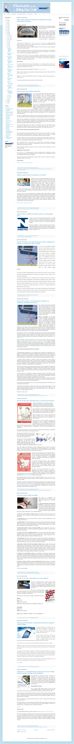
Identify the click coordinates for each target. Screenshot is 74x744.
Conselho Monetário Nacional (40, 168)
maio (8, 45)
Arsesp (23, 86)
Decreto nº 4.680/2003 (28, 474)
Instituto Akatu (8, 135)
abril (8, 46)
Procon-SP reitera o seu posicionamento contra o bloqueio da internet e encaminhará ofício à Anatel (36, 242)
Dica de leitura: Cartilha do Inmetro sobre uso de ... (9, 62)
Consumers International (8, 118)
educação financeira (37, 573)
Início (5, 14)
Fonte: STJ (19, 706)
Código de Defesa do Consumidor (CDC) (45, 711)
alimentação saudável (23, 490)
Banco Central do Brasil (31, 168)
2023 (7, 23)
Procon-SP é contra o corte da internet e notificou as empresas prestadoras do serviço (33, 301)
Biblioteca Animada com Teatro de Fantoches (25, 484)
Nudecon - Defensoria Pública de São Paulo (9, 137)
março (8, 95)
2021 (7, 26)
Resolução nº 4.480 (37, 104)
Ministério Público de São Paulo (9, 127)
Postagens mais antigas (51, 729)
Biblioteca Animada (29, 490)
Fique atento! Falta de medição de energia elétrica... (9, 50)
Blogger (45, 738)
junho (8, 43)
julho (8, 42)
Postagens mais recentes (21, 729)
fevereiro (8, 96)
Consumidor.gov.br (9, 120)
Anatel (21, 395)
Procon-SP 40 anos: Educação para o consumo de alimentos (35, 400)
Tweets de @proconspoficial (63, 56)
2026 (7, 19)
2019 (7, 29)
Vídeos (35, 14)
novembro (9, 36)
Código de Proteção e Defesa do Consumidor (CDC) (34, 340)
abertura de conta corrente (24, 168)
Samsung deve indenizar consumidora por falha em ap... (9, 87)
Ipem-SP (7, 119)
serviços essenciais (38, 86)
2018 (7, 30)
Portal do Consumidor (8, 129)
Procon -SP (33, 86)
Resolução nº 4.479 (23, 152)
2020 (7, 27)
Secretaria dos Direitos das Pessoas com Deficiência (9, 132)
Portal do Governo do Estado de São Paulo (9, 112)
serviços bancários (23, 169)
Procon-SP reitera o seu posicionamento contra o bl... (10, 66)
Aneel (21, 86)
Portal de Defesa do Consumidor (9, 116)
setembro (8, 39)
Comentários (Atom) (23, 731)
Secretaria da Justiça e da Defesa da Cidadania (9, 109)
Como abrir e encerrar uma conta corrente (24, 162)
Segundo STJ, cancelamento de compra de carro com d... (10, 92)
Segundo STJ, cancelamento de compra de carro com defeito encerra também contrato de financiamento (35, 672)
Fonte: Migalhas (20, 662)
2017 (7, 32)
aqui (22, 77)
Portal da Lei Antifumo (8, 123)
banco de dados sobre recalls (49, 477)
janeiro (8, 98)
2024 (7, 22)
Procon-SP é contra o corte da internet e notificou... (9, 70)
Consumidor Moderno (28, 573)
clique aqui (38, 229)
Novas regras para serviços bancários (28, 91)
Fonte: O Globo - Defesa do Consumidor (24, 202)
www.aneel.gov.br (43, 69)
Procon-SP (8, 107)
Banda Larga (24, 395)
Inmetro (25, 236)
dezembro (9, 35)
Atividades (14, 14)
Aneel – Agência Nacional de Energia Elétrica (37, 43)
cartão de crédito (22, 573)
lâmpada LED (29, 236)
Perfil (9, 14)
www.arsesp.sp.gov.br (23, 73)
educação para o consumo (37, 490)
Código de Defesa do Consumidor (31, 395)
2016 (7, 33)
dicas (25, 86)
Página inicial (36, 729)
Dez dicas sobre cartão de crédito (27, 495)
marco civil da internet (40, 395)
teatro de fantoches (47, 490)
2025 (7, 20)
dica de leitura (22, 236)
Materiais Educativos (22, 14)
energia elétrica (28, 86)
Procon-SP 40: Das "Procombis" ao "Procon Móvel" (32, 578)
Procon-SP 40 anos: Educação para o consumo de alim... (10, 75)
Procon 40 (42, 490)
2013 (7, 102)
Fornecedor (30, 14)
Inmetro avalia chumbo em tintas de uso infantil (31, 175)
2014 (7, 101)
